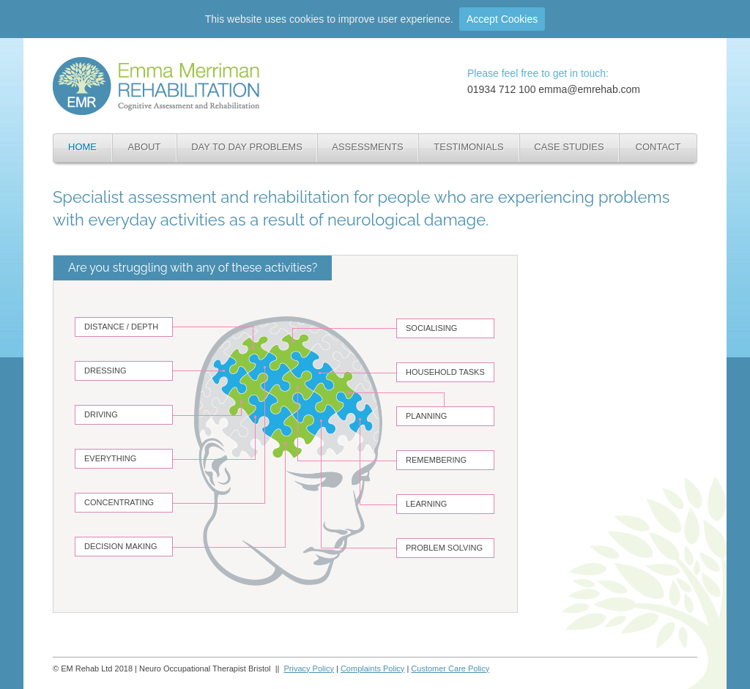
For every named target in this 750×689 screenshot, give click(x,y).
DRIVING (101, 414)
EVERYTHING (110, 458)
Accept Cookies (502, 19)
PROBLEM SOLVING (444, 547)
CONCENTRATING (119, 502)
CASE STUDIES (569, 146)
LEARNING (426, 503)
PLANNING (426, 415)
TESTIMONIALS (468, 146)
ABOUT (144, 146)
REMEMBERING (436, 459)
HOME (82, 146)
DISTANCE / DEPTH (121, 326)
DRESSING (105, 370)
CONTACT (658, 146)
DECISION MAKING (120, 546)
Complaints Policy (372, 668)
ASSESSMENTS (368, 146)
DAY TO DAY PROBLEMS (246, 146)
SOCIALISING (431, 328)
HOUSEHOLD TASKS (445, 372)
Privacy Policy (308, 668)
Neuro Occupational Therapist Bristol (148, 63)
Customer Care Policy (450, 668)
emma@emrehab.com (589, 89)
